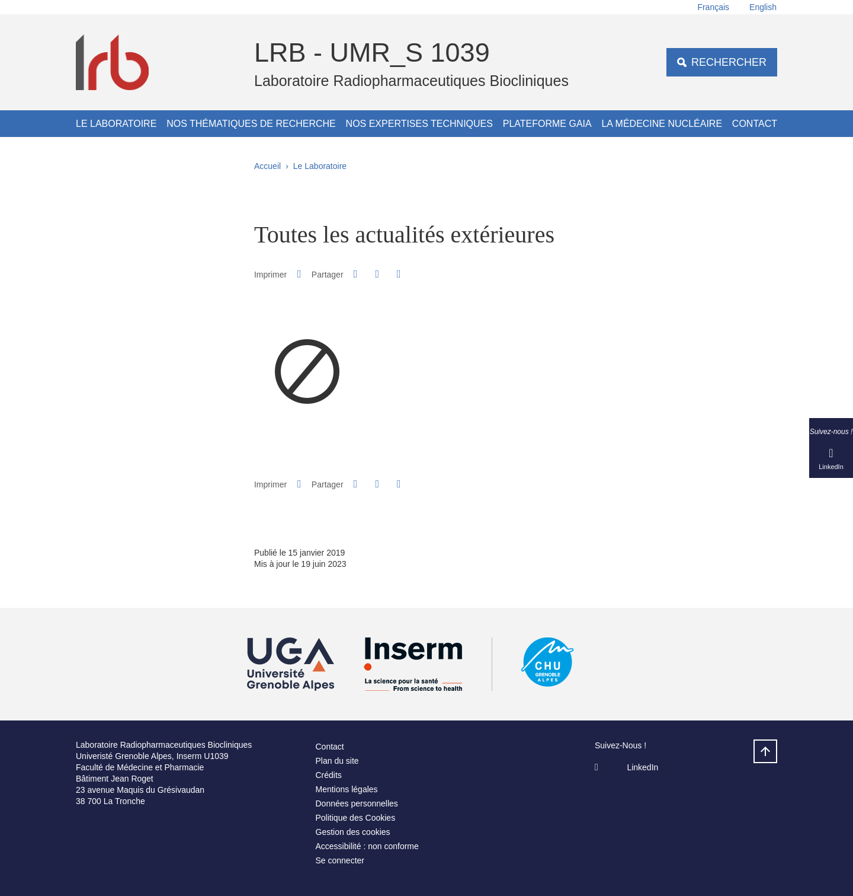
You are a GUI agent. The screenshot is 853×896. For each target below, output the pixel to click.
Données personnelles (357, 803)
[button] (355, 274)
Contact (754, 124)
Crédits (329, 775)
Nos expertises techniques (419, 124)
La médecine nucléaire (661, 124)
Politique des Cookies (356, 817)
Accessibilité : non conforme (367, 846)
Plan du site (337, 761)
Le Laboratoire (116, 124)
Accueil (267, 166)
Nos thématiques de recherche (251, 124)
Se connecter (340, 860)
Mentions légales (347, 789)
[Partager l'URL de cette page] (398, 274)
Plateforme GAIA (547, 124)
